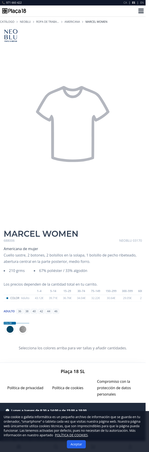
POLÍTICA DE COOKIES (71, 435)
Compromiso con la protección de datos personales (114, 388)
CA (125, 3)
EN (142, 3)
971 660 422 (12, 3)
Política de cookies (68, 387)
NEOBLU (25, 22)
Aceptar (76, 444)
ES (133, 3)
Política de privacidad (25, 387)
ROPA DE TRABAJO (47, 22)
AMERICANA (72, 22)
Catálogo (7, 22)
